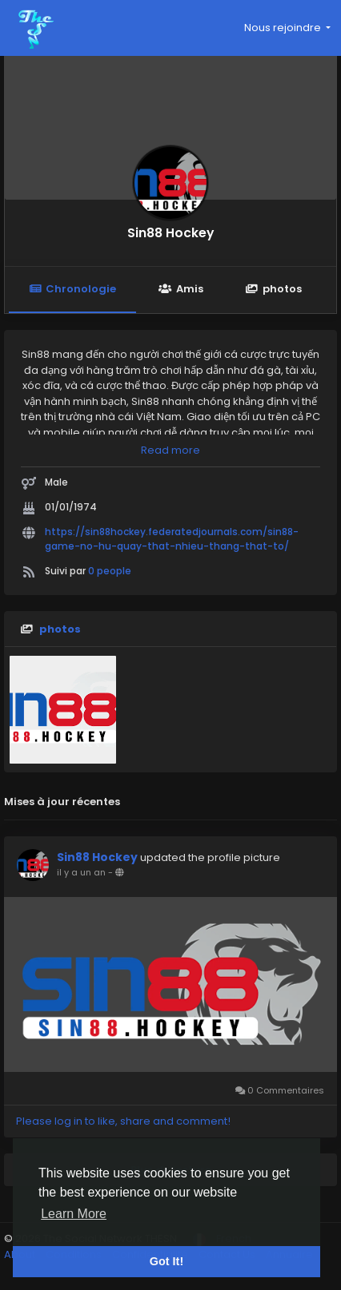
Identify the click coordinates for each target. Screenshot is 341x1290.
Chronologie (72, 288)
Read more (170, 450)
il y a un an (81, 872)
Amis (180, 288)
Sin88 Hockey (170, 232)
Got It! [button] (166, 1261)
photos (274, 288)
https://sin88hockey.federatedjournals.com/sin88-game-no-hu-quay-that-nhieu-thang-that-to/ (172, 539)
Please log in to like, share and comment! (123, 1121)
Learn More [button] (73, 1214)
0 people (109, 571)
